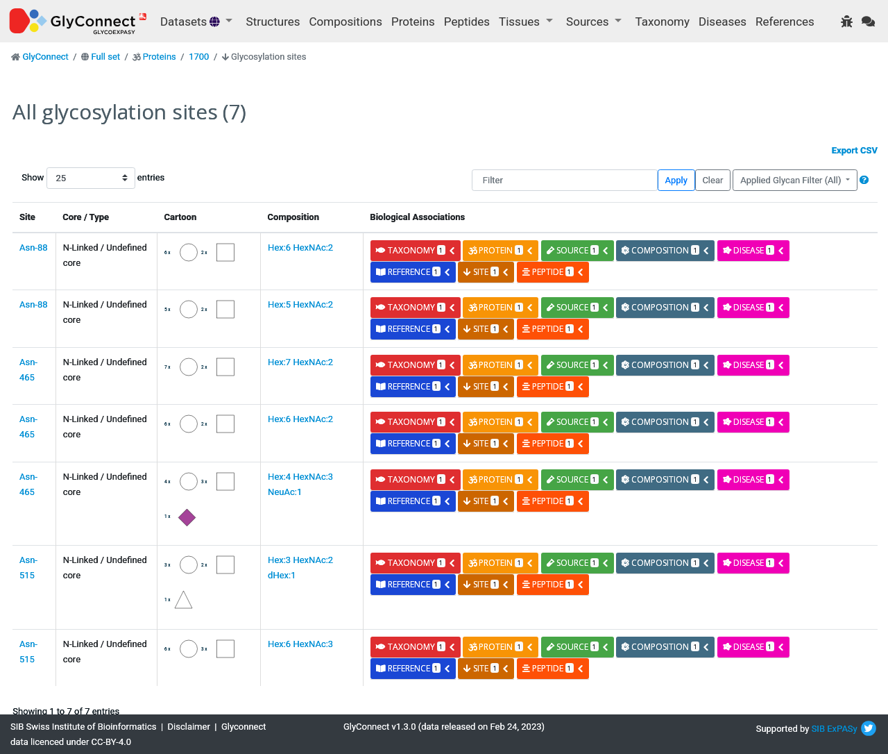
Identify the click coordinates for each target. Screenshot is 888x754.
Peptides (467, 21)
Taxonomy (662, 21)
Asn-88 (33, 247)
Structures (273, 21)
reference (413, 272)
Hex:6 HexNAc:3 (300, 644)
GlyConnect (45, 56)
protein (500, 250)
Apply (676, 180)
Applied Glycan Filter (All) (792, 180)
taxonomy (416, 250)
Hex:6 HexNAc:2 (300, 247)
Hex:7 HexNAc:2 (300, 362)
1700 (199, 56)
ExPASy (842, 728)
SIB (818, 728)
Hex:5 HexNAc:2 (300, 304)
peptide (553, 272)
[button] (864, 180)
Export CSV (855, 150)
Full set (105, 56)
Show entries (66, 178)
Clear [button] (712, 180)
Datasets (191, 21)
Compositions (345, 21)
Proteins (413, 21)
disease (754, 250)
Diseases (722, 21)
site (486, 272)
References (784, 21)
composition (666, 250)
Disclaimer (189, 726)
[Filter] (565, 180)
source (578, 250)
